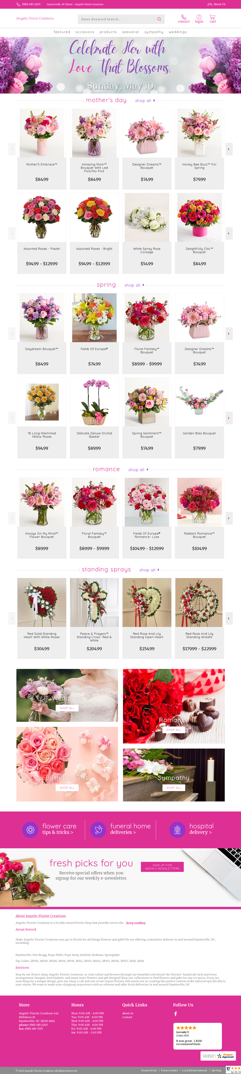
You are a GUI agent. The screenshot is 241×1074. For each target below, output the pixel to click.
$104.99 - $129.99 (147, 548)
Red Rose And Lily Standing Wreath (199, 635)
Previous (12, 149)
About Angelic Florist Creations (41, 916)
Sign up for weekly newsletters (162, 867)
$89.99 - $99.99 (147, 364)
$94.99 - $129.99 (42, 263)
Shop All (143, 100)
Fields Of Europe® (94, 349)
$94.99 (41, 448)
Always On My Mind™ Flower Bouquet (41, 535)
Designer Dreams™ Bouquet (147, 166)
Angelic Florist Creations (35, 18)
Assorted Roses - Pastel (42, 249)
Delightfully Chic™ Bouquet (199, 250)
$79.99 (199, 179)
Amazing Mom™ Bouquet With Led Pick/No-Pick (94, 167)
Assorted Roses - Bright (94, 249)
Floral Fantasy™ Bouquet (146, 350)
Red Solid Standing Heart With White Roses (42, 635)
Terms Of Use (149, 1070)
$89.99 (94, 448)
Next (229, 149)
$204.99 (94, 648)
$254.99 (146, 648)
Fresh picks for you (91, 869)
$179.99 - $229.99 (199, 648)
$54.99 (147, 263)
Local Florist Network (194, 1070)
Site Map (216, 1070)
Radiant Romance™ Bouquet (199, 535)
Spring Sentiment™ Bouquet (147, 435)
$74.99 (147, 179)
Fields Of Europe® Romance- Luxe (146, 535)
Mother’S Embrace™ (41, 164)
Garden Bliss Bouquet (199, 433)
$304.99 (41, 648)
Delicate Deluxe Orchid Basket (94, 435)
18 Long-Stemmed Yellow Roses (42, 435)
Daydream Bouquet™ (41, 349)
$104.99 (199, 548)
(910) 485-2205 (31, 4)
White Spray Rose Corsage (146, 250)
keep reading (135, 922)
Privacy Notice (169, 1070)
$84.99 (41, 179)
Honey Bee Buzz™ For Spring (199, 166)
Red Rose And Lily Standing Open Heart (146, 635)
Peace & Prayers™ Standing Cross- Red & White (94, 637)
